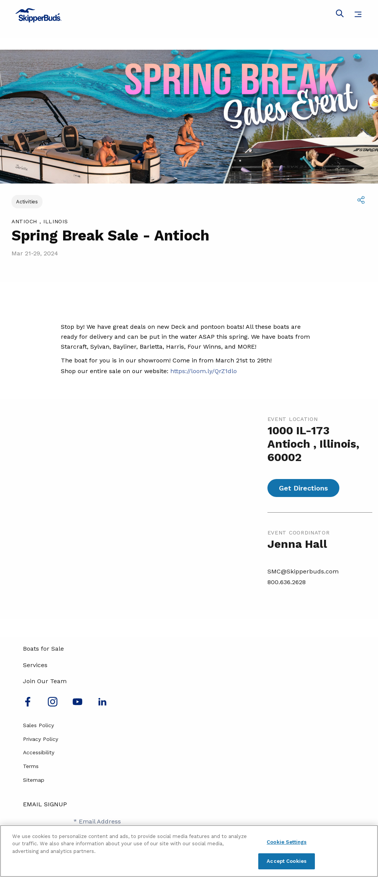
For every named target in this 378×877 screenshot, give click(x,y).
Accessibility (38, 752)
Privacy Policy (40, 739)
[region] (189, 851)
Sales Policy (38, 725)
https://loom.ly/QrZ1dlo (203, 371)
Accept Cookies (286, 861)
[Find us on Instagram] (52, 704)
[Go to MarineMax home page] (189, 15)
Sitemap (33, 780)
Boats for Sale (43, 648)
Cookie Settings (286, 842)
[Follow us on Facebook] (28, 704)
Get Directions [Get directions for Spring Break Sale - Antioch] (303, 488)
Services (35, 665)
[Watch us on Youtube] (77, 704)
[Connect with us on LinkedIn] (102, 704)
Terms (31, 766)
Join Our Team (45, 681)
